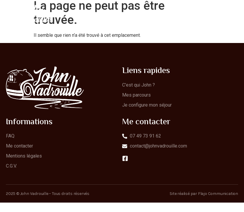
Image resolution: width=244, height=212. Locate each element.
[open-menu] (234, 16)
